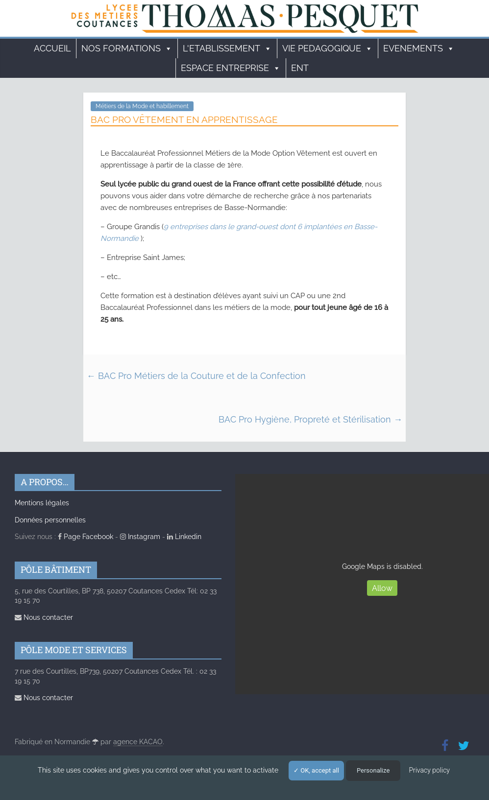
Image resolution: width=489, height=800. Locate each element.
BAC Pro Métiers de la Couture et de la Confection (196, 376)
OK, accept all (316, 770)
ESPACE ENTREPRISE (231, 68)
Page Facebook (85, 537)
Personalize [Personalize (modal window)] (373, 770)
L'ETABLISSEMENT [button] (227, 48)
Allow (382, 588)
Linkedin (184, 537)
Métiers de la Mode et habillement (142, 106)
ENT (300, 68)
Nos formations (126, 48)
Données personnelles (50, 520)
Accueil (52, 48)
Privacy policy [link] (429, 770)
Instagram (140, 537)
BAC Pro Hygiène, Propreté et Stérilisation (310, 419)
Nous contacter (44, 617)
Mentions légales (42, 503)
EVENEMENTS (419, 48)
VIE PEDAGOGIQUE (327, 48)
